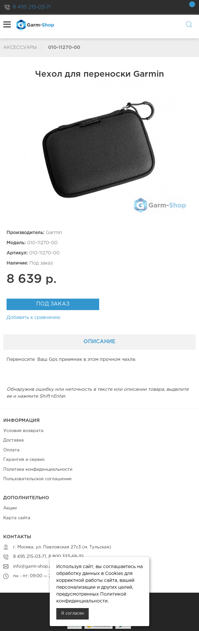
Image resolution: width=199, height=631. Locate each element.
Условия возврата (23, 431)
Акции (10, 508)
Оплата (11, 450)
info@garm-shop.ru (33, 566)
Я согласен (72, 613)
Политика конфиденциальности (37, 469)
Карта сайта (16, 518)
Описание (99, 341)
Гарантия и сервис (24, 460)
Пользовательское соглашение (37, 479)
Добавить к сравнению (34, 318)
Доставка (13, 440)
